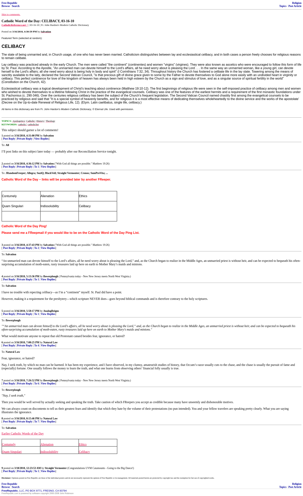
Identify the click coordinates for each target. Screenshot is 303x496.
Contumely (9, 444)
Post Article (294, 6)
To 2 (36, 248)
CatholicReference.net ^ (15, 25)
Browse (6, 6)
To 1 (36, 166)
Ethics (83, 444)
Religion (296, 3)
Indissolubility (49, 451)
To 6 (36, 383)
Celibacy (84, 451)
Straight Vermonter (56, 468)
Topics (282, 6)
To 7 (36, 421)
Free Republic (9, 3)
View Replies (41, 138)
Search (16, 6)
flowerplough (50, 276)
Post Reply (9, 138)
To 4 (36, 345)
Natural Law (50, 342)
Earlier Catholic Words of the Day (23, 433)
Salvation (48, 135)
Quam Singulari (12, 451)
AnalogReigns (51, 310)
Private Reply (24, 138)
